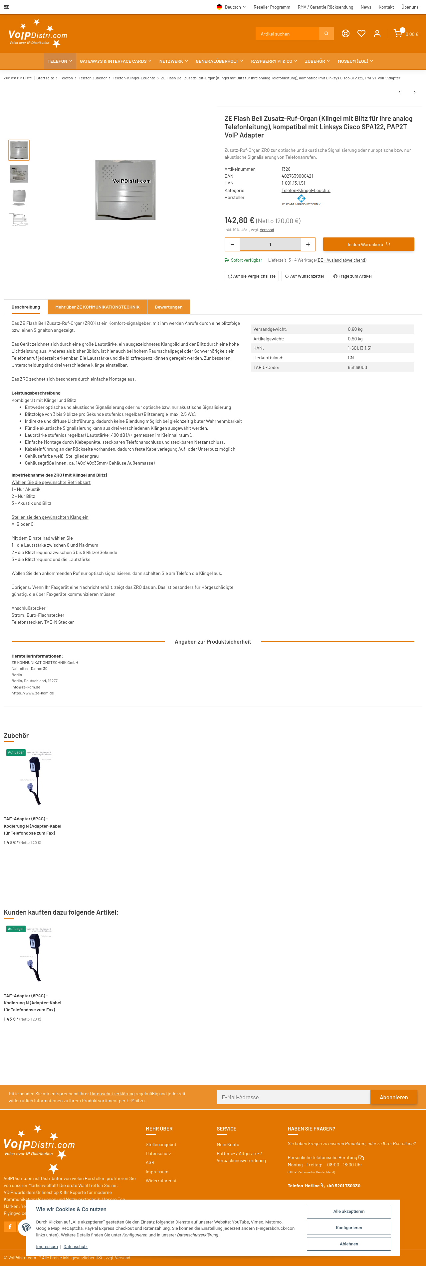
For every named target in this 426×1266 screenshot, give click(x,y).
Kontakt (386, 7)
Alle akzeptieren (349, 1211)
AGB (150, 1162)
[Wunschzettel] (361, 34)
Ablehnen (349, 1243)
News (366, 7)
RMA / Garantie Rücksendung (325, 7)
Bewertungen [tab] (169, 307)
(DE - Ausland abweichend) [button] (341, 260)
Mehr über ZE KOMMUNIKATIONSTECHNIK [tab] (97, 307)
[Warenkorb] (406, 34)
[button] (377, 34)
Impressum (47, 1246)
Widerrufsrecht (161, 1180)
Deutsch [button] (233, 7)
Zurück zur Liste (18, 77)
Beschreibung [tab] (26, 307)
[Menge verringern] (232, 244)
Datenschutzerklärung (112, 1093)
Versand (267, 229)
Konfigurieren (349, 1227)
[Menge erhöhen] (308, 244)
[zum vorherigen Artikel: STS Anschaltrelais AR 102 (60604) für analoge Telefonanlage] (399, 92)
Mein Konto (228, 1144)
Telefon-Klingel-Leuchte (306, 190)
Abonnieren (394, 1097)
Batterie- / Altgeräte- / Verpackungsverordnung (241, 1156)
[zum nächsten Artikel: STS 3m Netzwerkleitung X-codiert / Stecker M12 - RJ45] (414, 92)
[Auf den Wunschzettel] (304, 276)
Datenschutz (76, 1246)
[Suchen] (288, 33)
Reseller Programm (272, 7)
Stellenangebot (161, 1144)
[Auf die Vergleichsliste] (252, 276)
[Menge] (270, 244)
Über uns (409, 7)
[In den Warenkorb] (368, 244)
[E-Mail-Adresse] (294, 1097)
